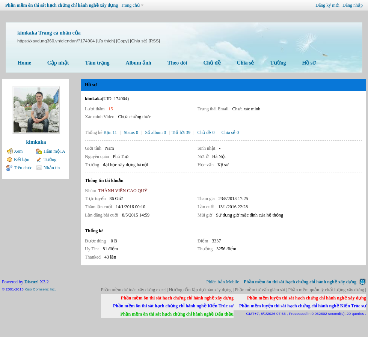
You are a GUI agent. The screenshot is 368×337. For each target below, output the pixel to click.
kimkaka (36, 142)
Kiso (28, 289)
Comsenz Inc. (44, 289)
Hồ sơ (309, 63)
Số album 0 (155, 132)
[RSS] (154, 40)
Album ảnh (138, 63)
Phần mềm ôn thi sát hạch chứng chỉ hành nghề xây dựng (61, 5)
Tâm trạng (97, 63)
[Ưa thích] (105, 40)
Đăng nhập (352, 5)
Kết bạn (21, 159)
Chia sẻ (245, 63)
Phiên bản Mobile (223, 281)
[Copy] (122, 40)
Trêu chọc (23, 167)
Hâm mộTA (54, 151)
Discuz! (31, 281)
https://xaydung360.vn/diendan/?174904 (56, 40)
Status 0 (131, 132)
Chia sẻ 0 (230, 132)
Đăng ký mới (327, 5)
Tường (278, 63)
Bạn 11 (110, 132)
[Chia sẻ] (138, 40)
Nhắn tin (52, 167)
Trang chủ (130, 5)
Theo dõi (177, 63)
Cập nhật (58, 63)
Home (24, 63)
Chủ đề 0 (205, 132)
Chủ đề (211, 63)
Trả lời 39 (181, 132)
